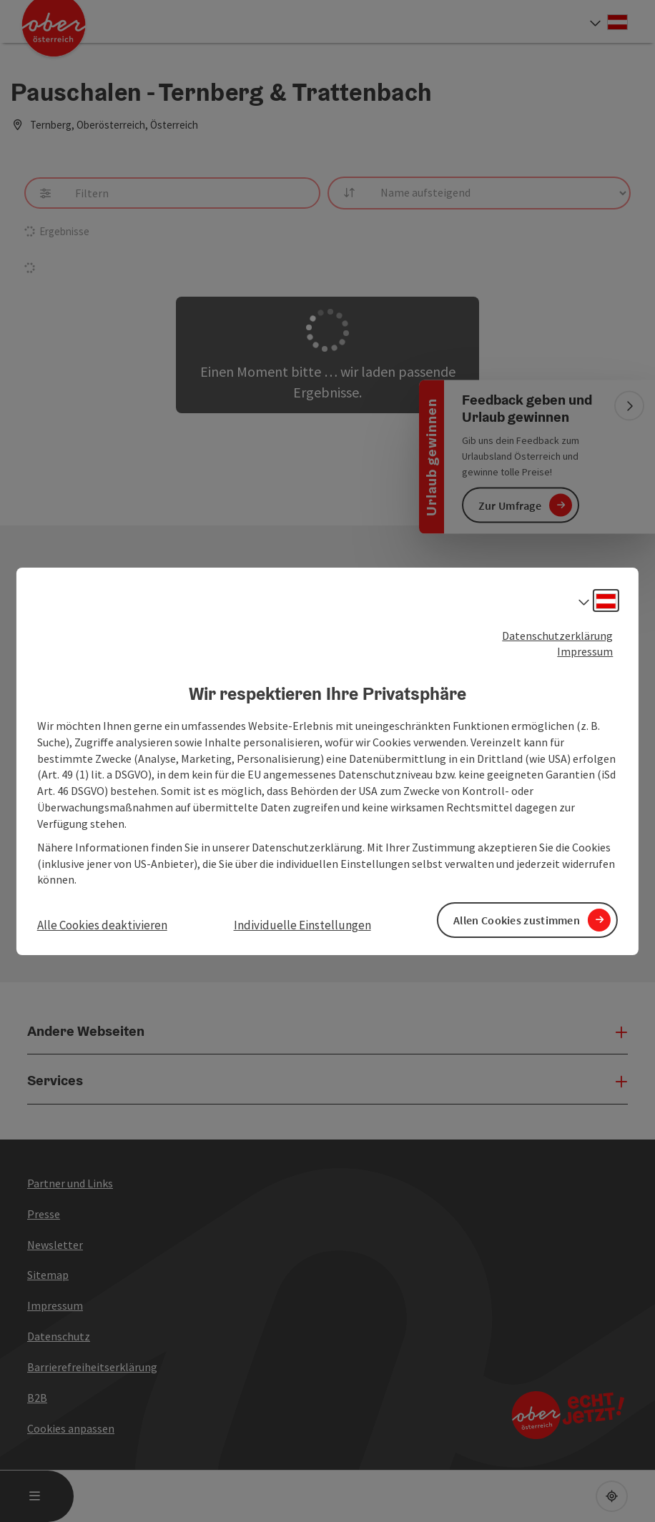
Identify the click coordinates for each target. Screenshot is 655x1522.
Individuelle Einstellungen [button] (302, 925)
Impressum (585, 651)
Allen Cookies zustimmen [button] (516, 919)
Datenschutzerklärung (557, 635)
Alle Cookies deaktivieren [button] (102, 925)
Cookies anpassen (70, 1428)
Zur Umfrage (509, 505)
